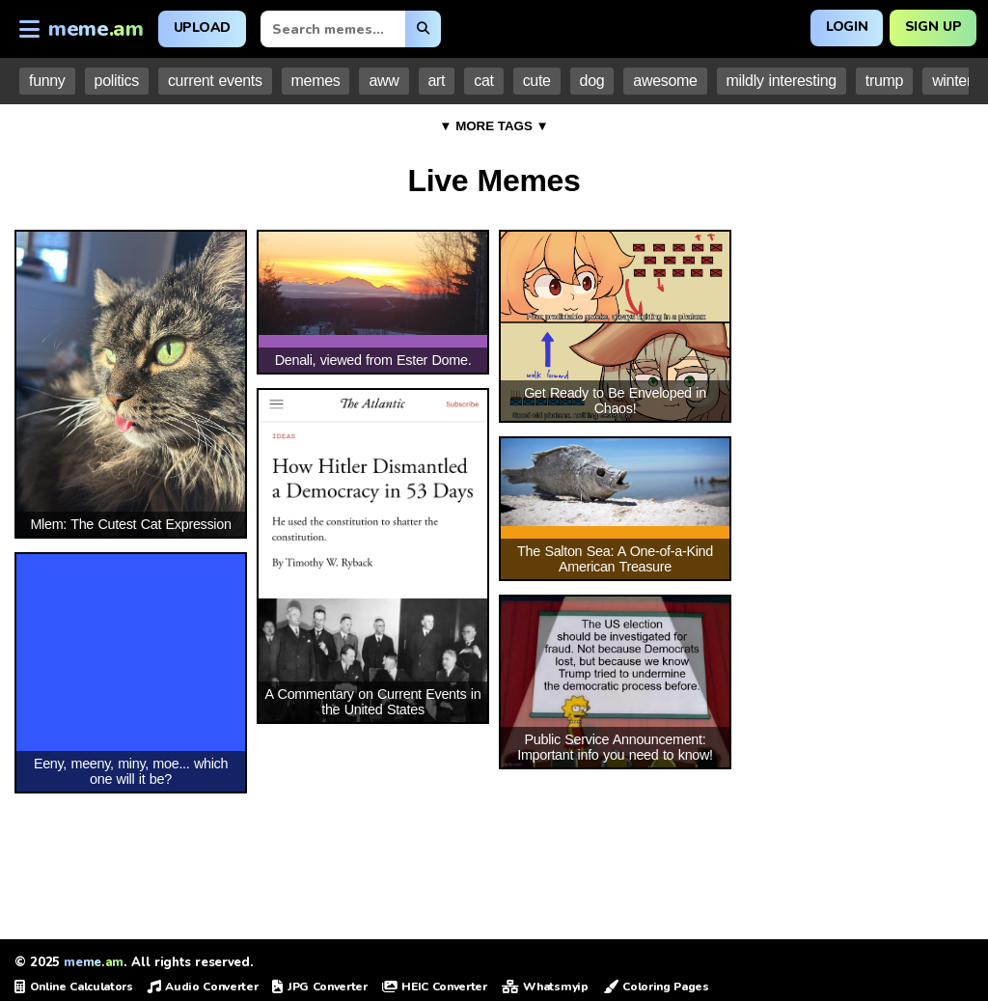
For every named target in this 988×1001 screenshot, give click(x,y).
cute (537, 80)
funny (47, 80)
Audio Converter (203, 986)
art (437, 80)
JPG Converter (319, 986)
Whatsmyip (545, 986)
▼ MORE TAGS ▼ (494, 126)
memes (316, 80)
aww (383, 80)
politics (117, 80)
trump (884, 80)
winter (952, 80)
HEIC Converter (434, 986)
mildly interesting (782, 80)
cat (483, 80)
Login (845, 26)
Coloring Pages (656, 986)
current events (215, 80)
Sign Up (932, 26)
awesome (665, 80)
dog (592, 80)
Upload (202, 27)
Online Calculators (73, 986)
